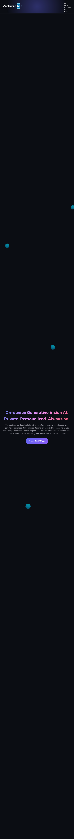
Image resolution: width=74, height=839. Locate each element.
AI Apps (65, 5)
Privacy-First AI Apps (37, 441)
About (65, 9)
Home (65, 2)
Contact (65, 11)
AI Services (66, 4)
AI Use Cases (67, 7)
